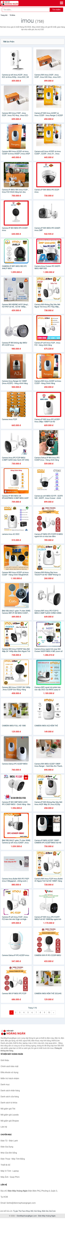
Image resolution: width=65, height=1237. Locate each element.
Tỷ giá (15, 1211)
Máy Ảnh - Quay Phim (10, 1177)
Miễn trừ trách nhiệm (10, 1078)
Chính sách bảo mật (9, 1066)
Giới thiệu (5, 1060)
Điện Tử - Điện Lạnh (9, 1140)
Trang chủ (4, 15)
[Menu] (61, 3)
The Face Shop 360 (25, 1211)
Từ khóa (12, 15)
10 (49, 1012)
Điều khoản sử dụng (9, 1072)
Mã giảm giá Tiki (8, 1108)
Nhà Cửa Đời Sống (9, 1153)
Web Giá (45, 1211)
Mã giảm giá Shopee (10, 1121)
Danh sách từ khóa (9, 1102)
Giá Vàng (37, 1211)
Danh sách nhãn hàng (10, 1090)
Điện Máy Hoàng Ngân (47, 1216)
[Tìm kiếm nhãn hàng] (26, 10)
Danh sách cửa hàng (10, 1096)
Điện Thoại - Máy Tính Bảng (13, 1159)
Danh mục (5, 1084)
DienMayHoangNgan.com (27, 1216)
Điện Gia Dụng (7, 1147)
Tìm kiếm (56, 9)
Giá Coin (52, 1211)
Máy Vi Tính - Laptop (10, 1171)
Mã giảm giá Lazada (9, 1115)
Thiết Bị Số (5, 1165)
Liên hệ (4, 1127)
